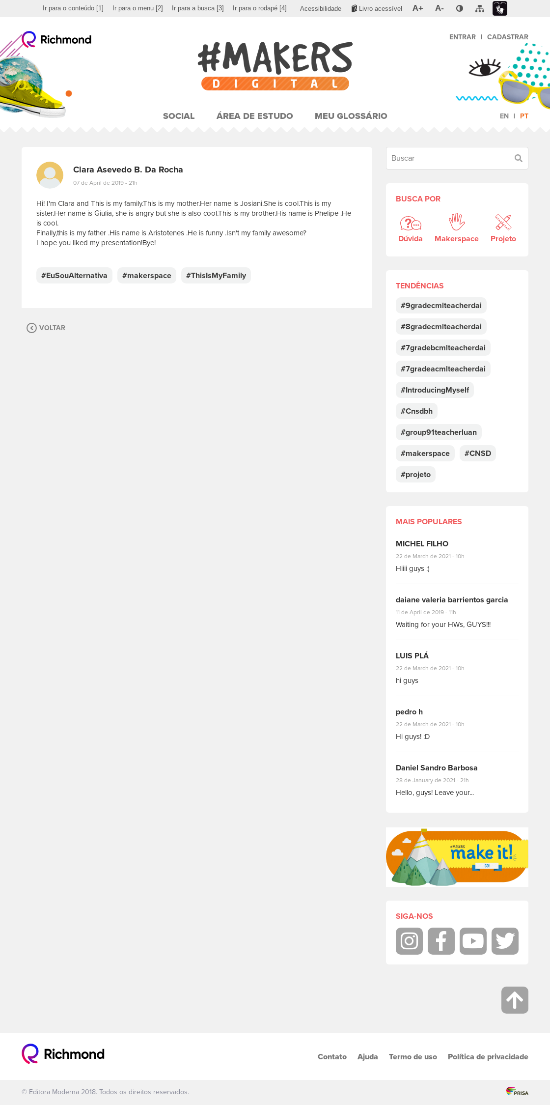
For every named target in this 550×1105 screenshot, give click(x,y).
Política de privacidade (488, 1056)
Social (179, 116)
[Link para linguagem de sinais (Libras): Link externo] (500, 8)
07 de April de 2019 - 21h (105, 182)
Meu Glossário (351, 116)
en (504, 116)
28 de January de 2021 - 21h (440, 780)
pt (524, 116)
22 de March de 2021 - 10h (438, 556)
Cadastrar (507, 37)
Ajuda (368, 1056)
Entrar (462, 37)
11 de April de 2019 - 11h (433, 612)
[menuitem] (73, 8)
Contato (332, 1056)
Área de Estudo (255, 116)
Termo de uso (413, 1056)
